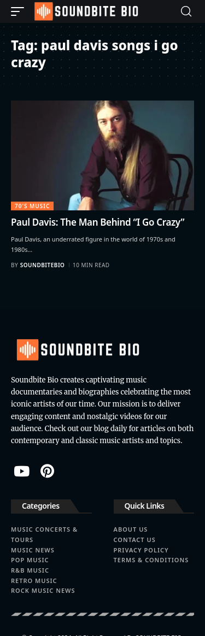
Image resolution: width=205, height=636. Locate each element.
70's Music (32, 206)
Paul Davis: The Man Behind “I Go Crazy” (97, 222)
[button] (20, 11)
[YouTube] (21, 471)
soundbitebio (42, 265)
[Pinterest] (47, 471)
